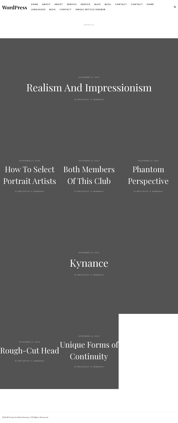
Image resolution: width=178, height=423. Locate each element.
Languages (38, 9)
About (46, 4)
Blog (97, 4)
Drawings (98, 99)
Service (72, 4)
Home (34, 4)
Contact (121, 4)
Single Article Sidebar (91, 9)
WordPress (14, 7)
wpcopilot (83, 99)
